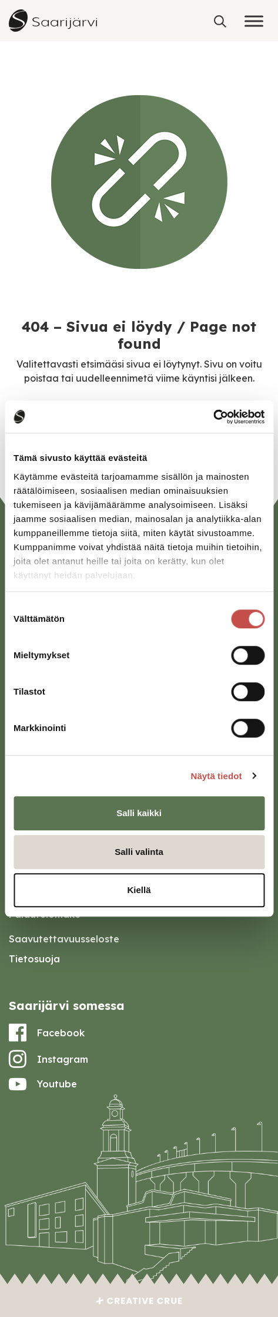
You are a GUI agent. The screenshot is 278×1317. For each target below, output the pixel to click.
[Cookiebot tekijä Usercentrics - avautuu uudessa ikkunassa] (213, 417)
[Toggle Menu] (253, 20)
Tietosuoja (34, 959)
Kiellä (138, 890)
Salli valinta (139, 852)
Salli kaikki (139, 813)
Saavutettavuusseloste (64, 939)
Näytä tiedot (216, 776)
